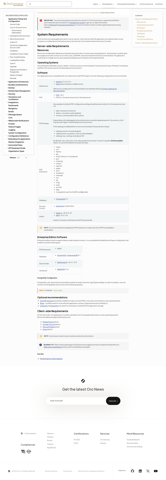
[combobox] (49, 4)
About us (50, 433)
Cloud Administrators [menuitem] (126, 4)
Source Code (15, 24)
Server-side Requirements (146, 19)
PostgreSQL (60, 199)
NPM (58, 215)
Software (141, 28)
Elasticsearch (62, 262)
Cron (10, 117)
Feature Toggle (14, 127)
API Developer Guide (15, 148)
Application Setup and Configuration (87, 13)
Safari (45, 329)
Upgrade (13, 66)
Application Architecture (17, 81)
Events (49, 440)
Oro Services (105, 440)
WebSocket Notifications (17, 120)
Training (103, 443)
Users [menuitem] (95, 4)
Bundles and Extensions (17, 85)
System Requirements (18, 27)
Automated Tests (14, 145)
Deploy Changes (16, 75)
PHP (57, 95)
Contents (138, 15)
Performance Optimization (17, 31)
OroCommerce (30, 433)
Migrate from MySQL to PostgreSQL (18, 71)
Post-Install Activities (17, 57)
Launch (12, 63)
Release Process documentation (62, 25)
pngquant (43, 306)
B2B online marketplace (52, 347)
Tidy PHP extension (47, 301)
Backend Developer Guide (65, 13)
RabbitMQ (61, 269)
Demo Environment (16, 39)
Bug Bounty (51, 447)
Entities (10, 88)
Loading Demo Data (17, 60)
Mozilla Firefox (48, 322)
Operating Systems (145, 25)
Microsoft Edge (48, 327)
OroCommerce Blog (134, 447)
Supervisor (60, 206)
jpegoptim (54, 306)
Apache (59, 82)
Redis (42, 303)
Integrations (12, 102)
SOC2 (76, 443)
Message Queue (14, 114)
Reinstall (13, 78)
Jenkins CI (13, 42)
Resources (141, 22)
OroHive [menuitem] (159, 4)
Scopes (11, 124)
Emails (11, 111)
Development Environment (19, 36)
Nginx (58, 84)
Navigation (12, 108)
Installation (14, 51)
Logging (11, 130)
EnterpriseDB (72, 255)
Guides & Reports (133, 440)
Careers (50, 444)
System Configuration (17, 133)
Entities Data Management (18, 91)
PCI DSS (77, 440)
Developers (52, 13)
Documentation (42, 13)
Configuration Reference (17, 136)
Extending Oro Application (18, 139)
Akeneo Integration (16, 142)
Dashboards (13, 105)
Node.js (59, 213)
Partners (50, 437)
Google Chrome (49, 324)
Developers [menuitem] (107, 4)
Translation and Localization (13, 98)
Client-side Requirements (146, 43)
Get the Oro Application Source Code (18, 46)
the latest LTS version (77, 23)
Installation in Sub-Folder (19, 54)
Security (10, 94)
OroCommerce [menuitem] (146, 4)
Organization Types (16, 151)
